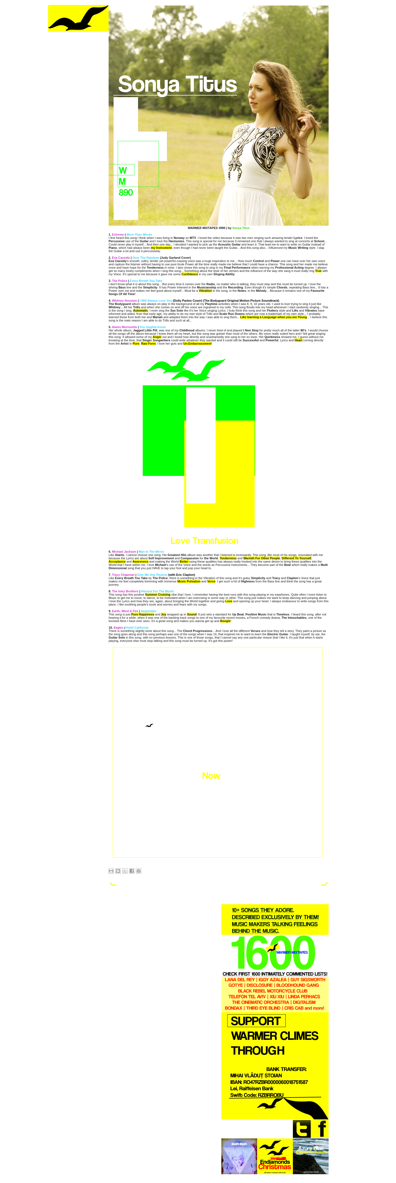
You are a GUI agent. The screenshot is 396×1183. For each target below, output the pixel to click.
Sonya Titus (240, 228)
